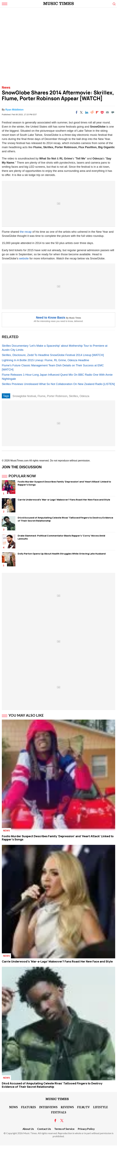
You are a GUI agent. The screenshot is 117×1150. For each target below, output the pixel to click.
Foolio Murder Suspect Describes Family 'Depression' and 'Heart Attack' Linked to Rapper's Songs (64, 483)
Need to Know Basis (50, 317)
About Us (28, 1128)
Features (28, 1107)
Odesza (84, 396)
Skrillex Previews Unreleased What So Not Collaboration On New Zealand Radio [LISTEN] (58, 384)
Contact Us (44, 1128)
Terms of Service (64, 1128)
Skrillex (73, 396)
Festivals (58, 1112)
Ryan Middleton (14, 109)
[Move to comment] (112, 112)
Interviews (48, 1107)
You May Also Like (26, 715)
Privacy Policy (86, 1128)
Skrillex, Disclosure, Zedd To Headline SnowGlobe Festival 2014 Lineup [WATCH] (53, 355)
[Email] (107, 112)
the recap (26, 231)
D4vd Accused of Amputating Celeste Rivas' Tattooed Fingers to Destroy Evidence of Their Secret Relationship (65, 519)
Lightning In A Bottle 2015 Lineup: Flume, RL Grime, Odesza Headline (45, 360)
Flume (41, 396)
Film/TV (83, 1107)
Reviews (67, 1107)
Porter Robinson (57, 396)
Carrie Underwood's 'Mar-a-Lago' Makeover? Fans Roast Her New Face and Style (64, 499)
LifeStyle (100, 1107)
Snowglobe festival (24, 396)
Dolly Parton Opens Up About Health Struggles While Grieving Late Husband (62, 553)
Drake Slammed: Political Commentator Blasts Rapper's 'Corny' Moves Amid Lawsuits (61, 537)
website (24, 258)
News (6, 87)
